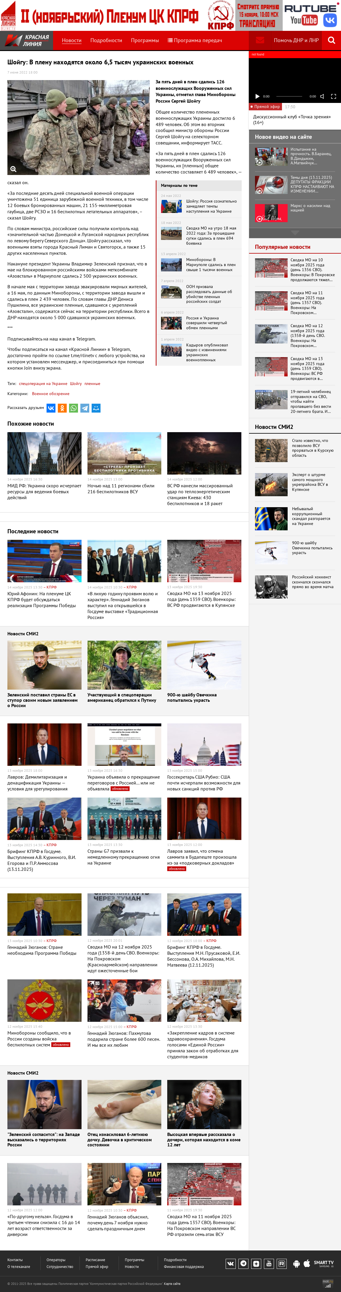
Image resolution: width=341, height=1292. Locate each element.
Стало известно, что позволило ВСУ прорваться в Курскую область (313, 448)
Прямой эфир (97, 1267)
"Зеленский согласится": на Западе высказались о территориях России (43, 1140)
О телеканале (18, 1267)
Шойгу (75, 383)
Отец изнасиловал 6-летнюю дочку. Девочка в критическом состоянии (119, 1140)
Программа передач (195, 40)
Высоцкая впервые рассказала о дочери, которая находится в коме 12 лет (203, 1140)
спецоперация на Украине (43, 383)
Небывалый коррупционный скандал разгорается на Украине (311, 516)
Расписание (95, 1260)
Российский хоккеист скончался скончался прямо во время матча (313, 582)
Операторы (56, 1260)
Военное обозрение (50, 393)
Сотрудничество (60, 1267)
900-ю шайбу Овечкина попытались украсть (192, 698)
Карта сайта (172, 1284)
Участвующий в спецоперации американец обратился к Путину (121, 698)
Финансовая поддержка (184, 1267)
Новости (72, 40)
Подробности (106, 40)
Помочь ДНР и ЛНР (296, 40)
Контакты (15, 1260)
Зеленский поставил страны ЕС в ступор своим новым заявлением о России (42, 700)
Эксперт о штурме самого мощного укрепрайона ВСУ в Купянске (310, 482)
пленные (91, 383)
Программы (145, 40)
